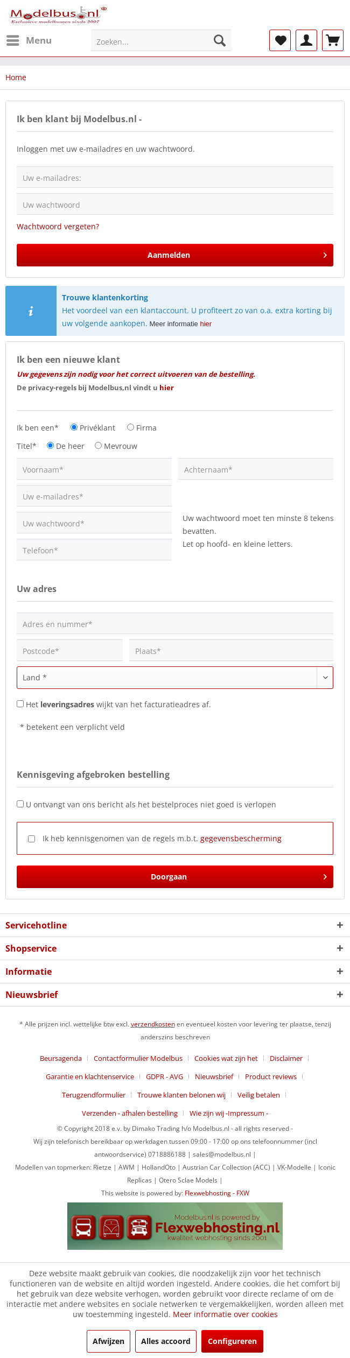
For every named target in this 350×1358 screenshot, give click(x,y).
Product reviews (271, 1076)
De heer (70, 446)
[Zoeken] (219, 40)
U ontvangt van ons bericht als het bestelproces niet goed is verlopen (151, 804)
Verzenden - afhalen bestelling (130, 1113)
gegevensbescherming (241, 838)
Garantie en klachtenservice (90, 1076)
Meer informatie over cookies (225, 1314)
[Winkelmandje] (333, 40)
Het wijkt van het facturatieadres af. (118, 704)
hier (206, 324)
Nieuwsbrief (214, 1076)
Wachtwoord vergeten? (58, 226)
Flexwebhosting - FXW (217, 1193)
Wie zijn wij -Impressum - (229, 1113)
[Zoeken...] (161, 40)
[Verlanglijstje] (280, 40)
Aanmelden (237, 253)
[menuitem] (28, 40)
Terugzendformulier (93, 1095)
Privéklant (97, 428)
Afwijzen (108, 1341)
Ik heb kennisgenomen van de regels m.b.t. (162, 838)
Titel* (27, 446)
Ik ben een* (38, 428)
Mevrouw (120, 446)
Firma (146, 428)
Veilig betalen (258, 1095)
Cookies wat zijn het (226, 1058)
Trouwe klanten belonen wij (181, 1095)
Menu (29, 39)
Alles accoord (166, 1341)
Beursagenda (61, 1058)
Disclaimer (286, 1058)
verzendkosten (153, 1024)
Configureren (232, 1341)
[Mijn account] (306, 40)
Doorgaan (239, 875)
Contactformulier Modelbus (138, 1058)
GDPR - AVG (164, 1076)
